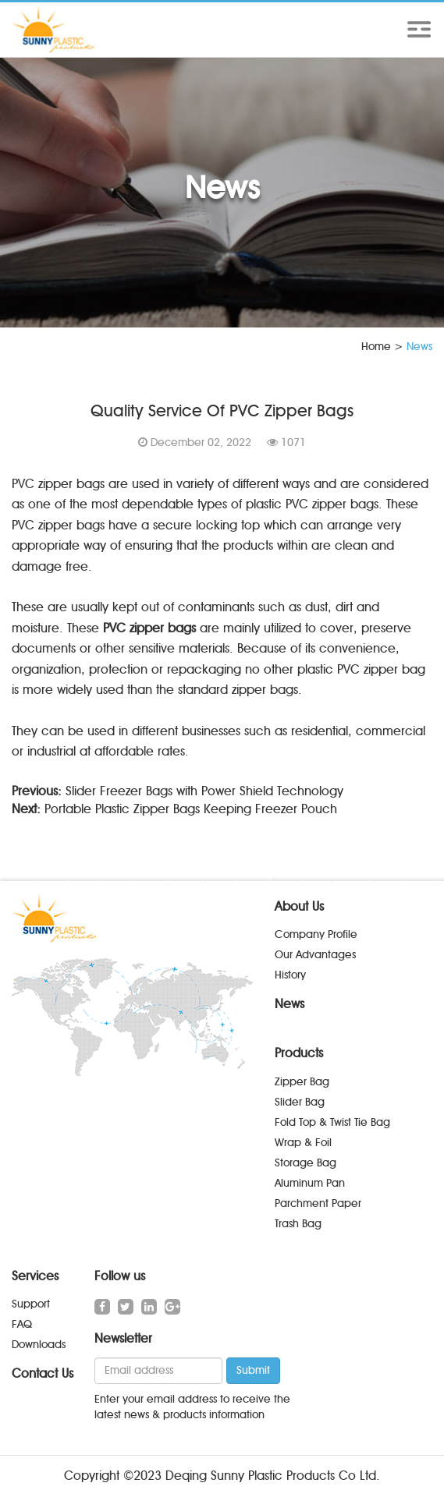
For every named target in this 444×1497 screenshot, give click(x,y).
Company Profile (316, 934)
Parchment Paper (318, 1203)
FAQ (22, 1324)
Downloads (39, 1344)
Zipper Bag (302, 1081)
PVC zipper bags (149, 628)
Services (35, 1276)
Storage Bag (305, 1163)
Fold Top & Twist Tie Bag (332, 1122)
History (290, 975)
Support (31, 1304)
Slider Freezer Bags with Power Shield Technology (204, 791)
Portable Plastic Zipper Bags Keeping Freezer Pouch (190, 809)
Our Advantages (315, 954)
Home (376, 346)
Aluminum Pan (310, 1183)
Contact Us (42, 1373)
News (289, 1003)
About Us (299, 906)
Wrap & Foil (303, 1142)
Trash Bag (298, 1223)
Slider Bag (300, 1102)
